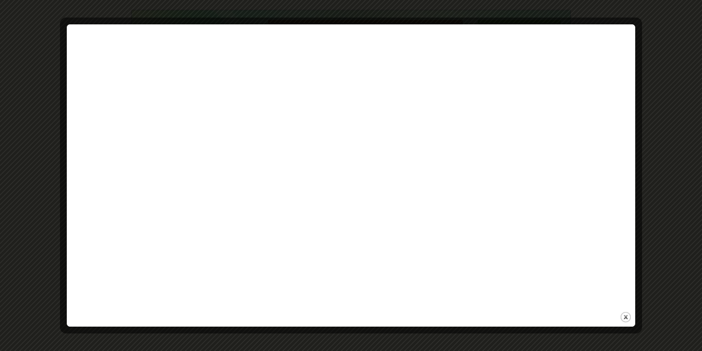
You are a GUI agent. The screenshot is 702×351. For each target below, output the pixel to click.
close (626, 317)
